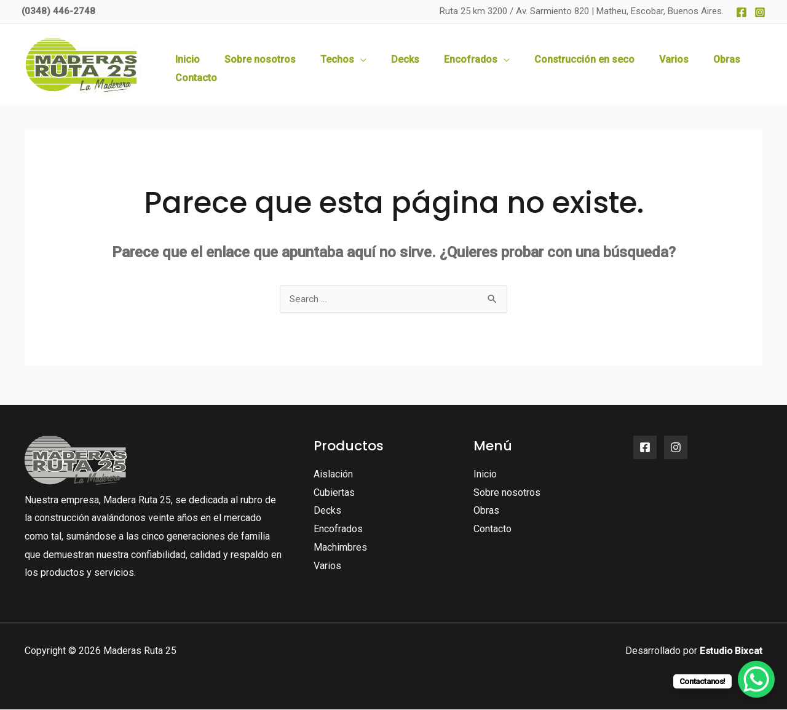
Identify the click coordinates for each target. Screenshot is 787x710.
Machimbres (340, 548)
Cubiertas (334, 493)
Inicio (485, 475)
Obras (486, 511)
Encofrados (338, 529)
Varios (327, 566)
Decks (327, 511)
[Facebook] (741, 12)
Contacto (492, 529)
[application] (387, 64)
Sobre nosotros (506, 493)
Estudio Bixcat (730, 651)
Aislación (333, 475)
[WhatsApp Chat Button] (756, 679)
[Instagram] (759, 12)
